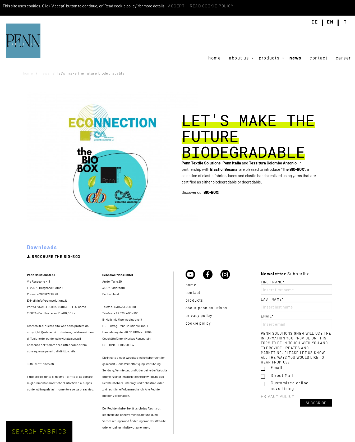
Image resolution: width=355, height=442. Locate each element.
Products (269, 57)
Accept (176, 5)
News (295, 57)
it (345, 22)
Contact (319, 57)
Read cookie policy (211, 5)
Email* (296, 321)
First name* (296, 287)
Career (343, 57)
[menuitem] (214, 57)
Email (276, 367)
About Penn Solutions (206, 308)
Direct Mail (282, 375)
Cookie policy (198, 323)
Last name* (296, 304)
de (315, 22)
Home (214, 57)
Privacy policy (199, 315)
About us (239, 57)
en (330, 22)
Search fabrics (39, 431)
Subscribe (316, 403)
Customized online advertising (290, 385)
